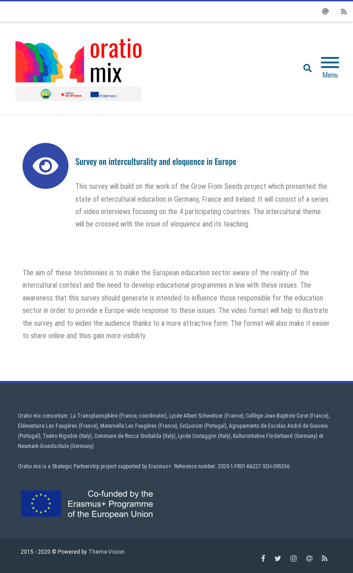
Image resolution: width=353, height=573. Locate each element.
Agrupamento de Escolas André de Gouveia (278, 426)
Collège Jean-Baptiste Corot (277, 416)
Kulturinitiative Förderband (263, 436)
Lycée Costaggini (197, 436)
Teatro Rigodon (60, 436)
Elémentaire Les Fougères (47, 426)
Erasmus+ (159, 466)
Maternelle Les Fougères (128, 426)
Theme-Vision (106, 552)
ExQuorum (191, 426)
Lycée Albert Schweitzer (196, 416)
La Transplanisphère (94, 416)
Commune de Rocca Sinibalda (127, 436)
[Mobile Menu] (330, 68)
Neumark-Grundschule (43, 446)
